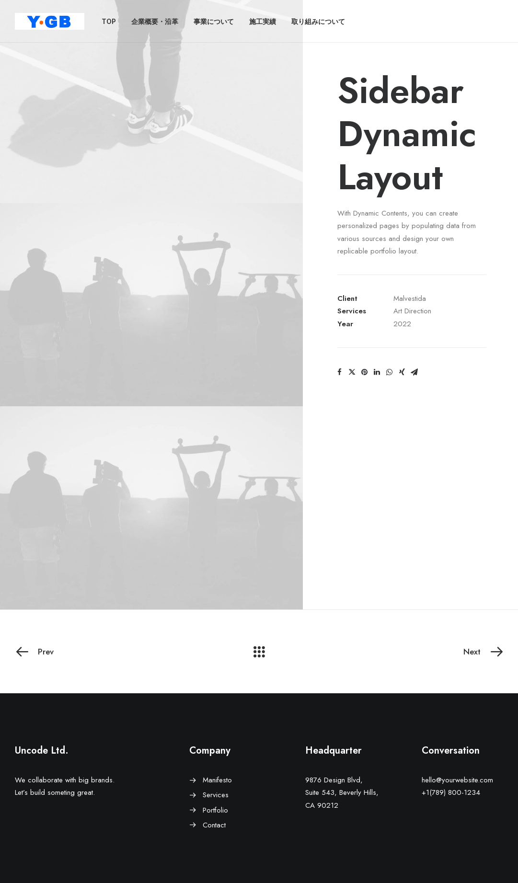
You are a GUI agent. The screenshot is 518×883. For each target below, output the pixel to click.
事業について (214, 21)
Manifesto (217, 780)
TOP (109, 21)
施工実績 (262, 21)
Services (216, 795)
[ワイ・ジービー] (50, 21)
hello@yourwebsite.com (457, 780)
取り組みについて (318, 21)
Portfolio (215, 810)
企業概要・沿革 (154, 21)
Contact (214, 825)
